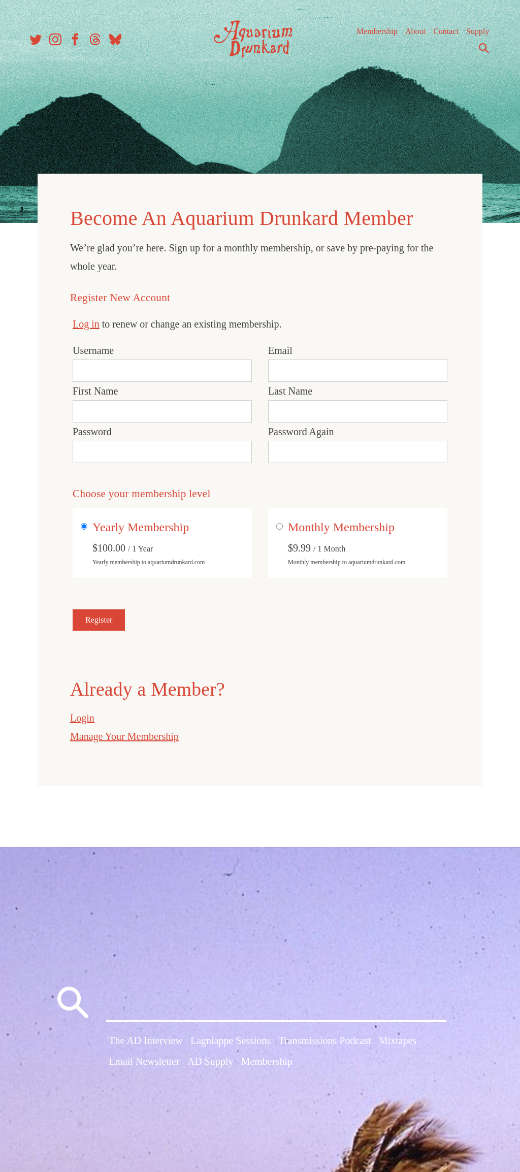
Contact (441, 35)
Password (92, 428)
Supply (473, 35)
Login (82, 715)
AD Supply (210, 1064)
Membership (372, 35)
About (411, 35)
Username (93, 347)
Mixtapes (397, 1043)
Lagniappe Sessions (230, 1043)
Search (479, 52)
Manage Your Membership (124, 733)
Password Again (301, 428)
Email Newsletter (144, 1064)
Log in (86, 321)
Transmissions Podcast (324, 1043)
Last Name (290, 388)
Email (280, 347)
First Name (95, 388)
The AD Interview (146, 1043)
